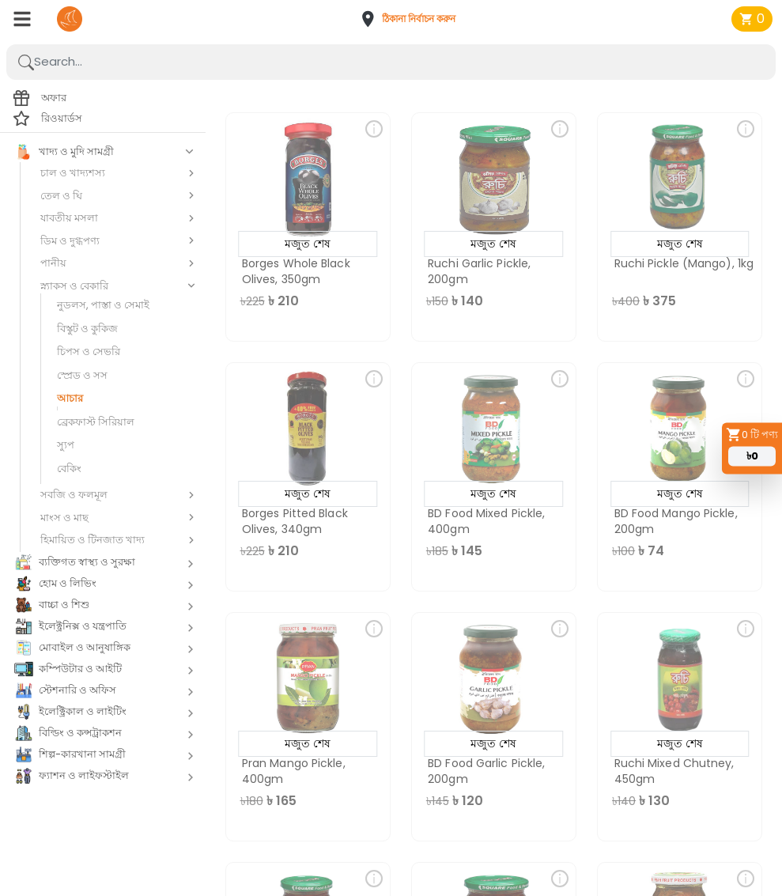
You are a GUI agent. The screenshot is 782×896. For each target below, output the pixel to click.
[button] (412, 19)
